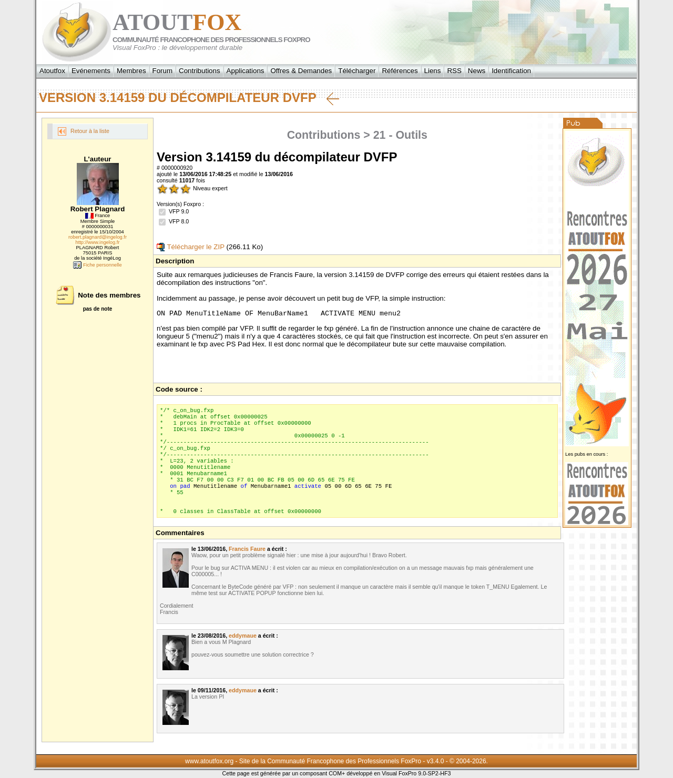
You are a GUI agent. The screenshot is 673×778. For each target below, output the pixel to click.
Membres (131, 71)
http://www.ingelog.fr (98, 242)
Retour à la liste (83, 131)
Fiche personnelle (97, 265)
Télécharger (356, 71)
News (476, 71)
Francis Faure (247, 550)
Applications (245, 71)
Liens (432, 71)
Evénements (91, 71)
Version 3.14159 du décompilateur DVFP (189, 97)
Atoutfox (52, 71)
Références (399, 71)
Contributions (199, 71)
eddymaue (243, 637)
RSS (454, 71)
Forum (162, 71)
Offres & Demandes (301, 71)
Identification (511, 71)
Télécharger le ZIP (191, 247)
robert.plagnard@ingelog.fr (97, 237)
